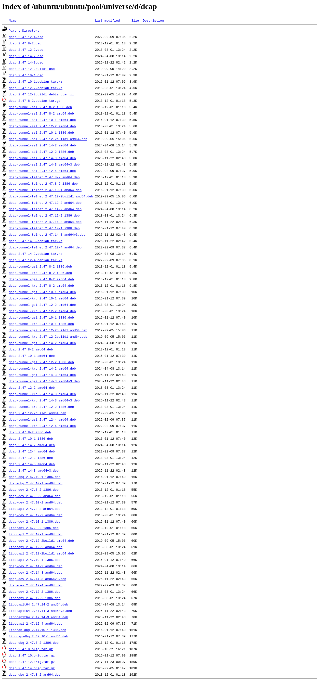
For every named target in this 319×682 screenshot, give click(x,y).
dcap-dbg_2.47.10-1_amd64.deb (35, 483)
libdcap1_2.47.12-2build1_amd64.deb (41, 553)
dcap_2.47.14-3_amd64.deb (32, 464)
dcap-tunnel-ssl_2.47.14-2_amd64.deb (42, 145)
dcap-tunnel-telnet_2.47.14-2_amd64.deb (45, 209)
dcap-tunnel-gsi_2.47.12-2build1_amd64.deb (48, 330)
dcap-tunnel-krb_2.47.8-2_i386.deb (40, 272)
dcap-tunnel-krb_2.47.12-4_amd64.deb (42, 426)
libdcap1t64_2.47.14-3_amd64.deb (38, 617)
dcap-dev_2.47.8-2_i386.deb (34, 489)
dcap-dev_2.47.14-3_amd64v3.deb (37, 579)
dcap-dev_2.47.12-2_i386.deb (35, 591)
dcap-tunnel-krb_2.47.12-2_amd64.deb (42, 311)
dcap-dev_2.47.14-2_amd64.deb (35, 566)
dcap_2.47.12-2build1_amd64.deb (37, 413)
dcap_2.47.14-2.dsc (26, 56)
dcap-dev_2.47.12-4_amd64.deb (35, 585)
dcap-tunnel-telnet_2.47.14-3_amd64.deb (45, 221)
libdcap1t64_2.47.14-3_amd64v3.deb (40, 610)
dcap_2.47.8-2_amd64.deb (31, 349)
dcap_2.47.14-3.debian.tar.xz (35, 241)
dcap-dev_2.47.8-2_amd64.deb (35, 496)
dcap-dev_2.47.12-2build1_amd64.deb (41, 540)
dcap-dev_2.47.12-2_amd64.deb (35, 515)
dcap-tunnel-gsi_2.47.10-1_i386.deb (41, 317)
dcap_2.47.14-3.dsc (26, 62)
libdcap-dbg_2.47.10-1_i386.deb (37, 630)
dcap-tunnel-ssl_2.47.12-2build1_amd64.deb (48, 139)
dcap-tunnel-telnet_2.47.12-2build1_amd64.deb (51, 196)
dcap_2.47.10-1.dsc (26, 75)
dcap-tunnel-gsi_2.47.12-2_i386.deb (41, 362)
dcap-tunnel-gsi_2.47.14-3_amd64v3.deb (44, 381)
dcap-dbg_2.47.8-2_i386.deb (34, 642)
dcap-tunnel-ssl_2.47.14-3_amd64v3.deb (44, 164)
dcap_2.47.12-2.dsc (26, 49)
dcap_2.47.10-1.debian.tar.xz (35, 81)
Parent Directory (24, 30)
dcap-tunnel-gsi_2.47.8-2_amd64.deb (41, 279)
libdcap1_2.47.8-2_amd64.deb (35, 508)
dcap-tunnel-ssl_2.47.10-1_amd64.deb (42, 119)
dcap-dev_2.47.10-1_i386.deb (35, 521)
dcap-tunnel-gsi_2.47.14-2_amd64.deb (42, 343)
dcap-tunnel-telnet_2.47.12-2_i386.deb (44, 215)
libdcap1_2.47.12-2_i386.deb (35, 598)
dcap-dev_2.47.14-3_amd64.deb (35, 572)
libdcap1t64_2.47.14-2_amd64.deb (38, 604)
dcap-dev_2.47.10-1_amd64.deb (35, 502)
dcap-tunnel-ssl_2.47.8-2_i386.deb (40, 107)
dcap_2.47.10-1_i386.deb (31, 438)
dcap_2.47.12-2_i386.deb (31, 457)
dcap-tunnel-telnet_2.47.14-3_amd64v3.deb (47, 234)
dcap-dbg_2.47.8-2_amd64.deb (35, 674)
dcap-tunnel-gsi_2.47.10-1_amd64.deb (42, 292)
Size (135, 20)
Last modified (107, 20)
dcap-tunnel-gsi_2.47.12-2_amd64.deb (42, 304)
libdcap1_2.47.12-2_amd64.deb (35, 547)
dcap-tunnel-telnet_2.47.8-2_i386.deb (43, 183)
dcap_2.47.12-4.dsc (26, 37)
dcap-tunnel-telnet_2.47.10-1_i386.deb (44, 228)
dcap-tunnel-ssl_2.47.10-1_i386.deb (41, 132)
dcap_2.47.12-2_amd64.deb (32, 387)
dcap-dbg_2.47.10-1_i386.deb (35, 477)
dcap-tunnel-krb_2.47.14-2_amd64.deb (42, 368)
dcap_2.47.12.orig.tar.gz (32, 661)
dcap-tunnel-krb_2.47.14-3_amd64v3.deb (44, 400)
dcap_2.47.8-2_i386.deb (30, 432)
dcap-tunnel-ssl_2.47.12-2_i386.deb (41, 151)
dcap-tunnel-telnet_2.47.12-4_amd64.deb (45, 247)
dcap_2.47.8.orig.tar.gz (31, 649)
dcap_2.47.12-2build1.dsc (32, 68)
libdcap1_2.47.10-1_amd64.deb (35, 534)
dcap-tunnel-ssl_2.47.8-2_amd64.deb (41, 113)
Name (12, 20)
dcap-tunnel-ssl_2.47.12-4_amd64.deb (42, 170)
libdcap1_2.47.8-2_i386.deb (34, 528)
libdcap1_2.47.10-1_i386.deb (35, 559)
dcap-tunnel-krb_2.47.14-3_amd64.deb (42, 394)
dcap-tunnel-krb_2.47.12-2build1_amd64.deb (48, 336)
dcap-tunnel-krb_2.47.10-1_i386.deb (41, 324)
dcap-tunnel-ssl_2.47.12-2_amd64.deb (42, 126)
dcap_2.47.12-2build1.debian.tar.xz (41, 94)
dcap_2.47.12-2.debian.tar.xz (35, 88)
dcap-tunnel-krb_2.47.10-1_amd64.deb (42, 298)
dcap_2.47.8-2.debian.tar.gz (35, 100)
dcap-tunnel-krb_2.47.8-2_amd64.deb (41, 285)
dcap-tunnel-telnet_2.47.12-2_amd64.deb (45, 202)
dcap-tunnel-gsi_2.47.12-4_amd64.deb (42, 419)
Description (153, 20)
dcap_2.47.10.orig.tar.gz (32, 655)
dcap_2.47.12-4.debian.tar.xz (35, 260)
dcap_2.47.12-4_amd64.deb (32, 451)
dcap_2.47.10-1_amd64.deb (32, 355)
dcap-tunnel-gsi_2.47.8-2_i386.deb (40, 266)
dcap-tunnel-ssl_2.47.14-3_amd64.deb (42, 158)
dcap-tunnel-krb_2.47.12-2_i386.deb (41, 406)
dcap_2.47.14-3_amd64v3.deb (34, 470)
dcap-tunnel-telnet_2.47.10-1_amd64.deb (45, 190)
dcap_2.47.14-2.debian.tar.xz (35, 253)
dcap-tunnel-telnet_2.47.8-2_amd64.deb (44, 177)
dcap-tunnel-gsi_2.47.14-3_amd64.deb (42, 375)
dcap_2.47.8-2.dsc (25, 43)
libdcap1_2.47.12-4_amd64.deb (35, 623)
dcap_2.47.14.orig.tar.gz (32, 668)
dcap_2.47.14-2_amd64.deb (32, 445)
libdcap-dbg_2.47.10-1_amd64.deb (38, 636)
